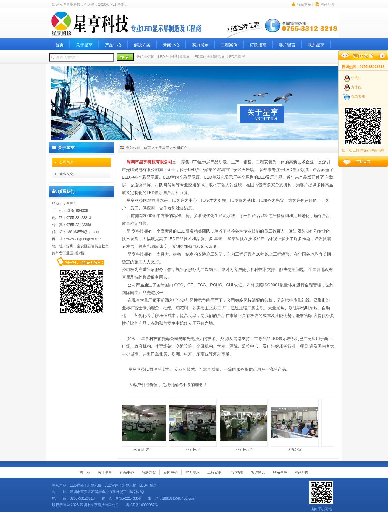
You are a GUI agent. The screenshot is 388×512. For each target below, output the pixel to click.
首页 (59, 45)
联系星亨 (316, 45)
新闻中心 (171, 45)
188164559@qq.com (82, 232)
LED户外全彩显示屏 (174, 57)
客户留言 (287, 45)
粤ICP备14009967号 (142, 505)
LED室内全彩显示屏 (208, 57)
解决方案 (142, 45)
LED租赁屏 (236, 57)
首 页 (85, 472)
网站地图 (328, 4)
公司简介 (66, 162)
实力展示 (200, 45)
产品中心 (113, 45)
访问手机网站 (321, 496)
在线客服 (358, 96)
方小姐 (356, 87)
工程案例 (229, 45)
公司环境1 (143, 425)
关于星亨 (84, 45)
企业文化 (66, 174)
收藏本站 (304, 4)
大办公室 (295, 425)
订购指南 (258, 45)
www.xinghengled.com (83, 239)
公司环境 (194, 425)
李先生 (356, 78)
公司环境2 (245, 425)
